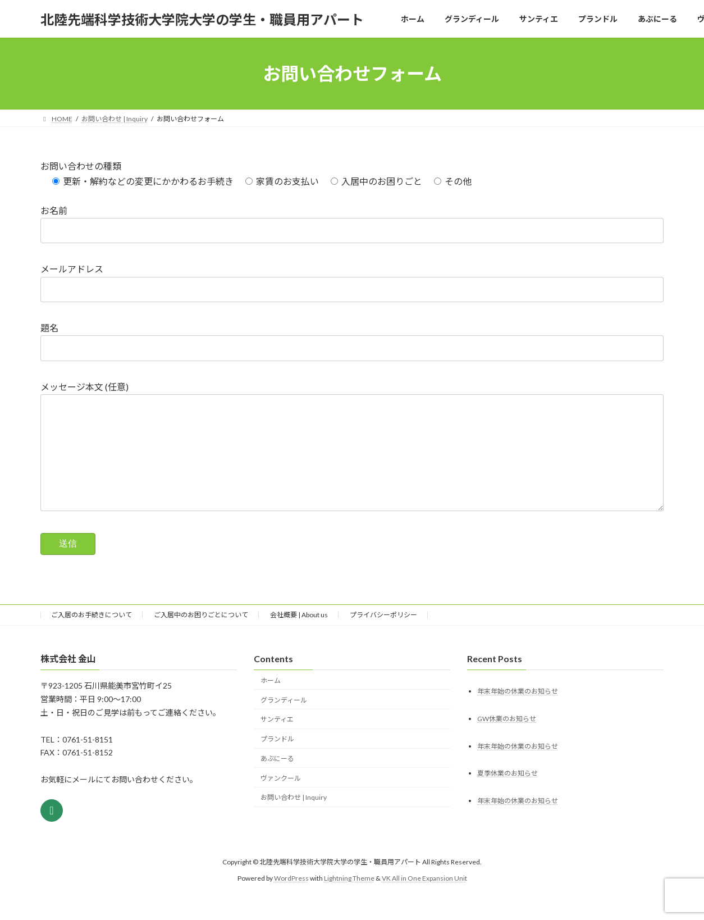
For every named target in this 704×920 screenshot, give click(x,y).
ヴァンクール (280, 800)
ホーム (270, 703)
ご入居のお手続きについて (91, 637)
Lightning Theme (349, 900)
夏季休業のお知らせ (507, 795)
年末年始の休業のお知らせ (517, 713)
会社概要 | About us (299, 637)
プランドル (277, 761)
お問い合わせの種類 (80, 166)
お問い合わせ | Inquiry (293, 820)
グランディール (283, 722)
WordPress (291, 900)
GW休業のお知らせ (506, 740)
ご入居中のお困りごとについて (201, 637)
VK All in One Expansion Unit (424, 900)
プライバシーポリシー (383, 637)
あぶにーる (277, 781)
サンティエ (277, 741)
